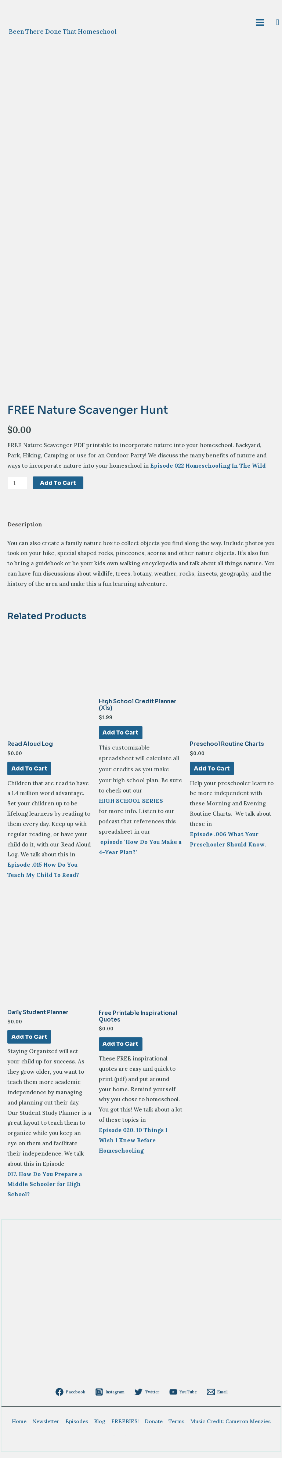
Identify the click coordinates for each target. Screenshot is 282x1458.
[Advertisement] (141, 1335)
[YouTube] (180, 1397)
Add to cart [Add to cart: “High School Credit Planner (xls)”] (120, 736)
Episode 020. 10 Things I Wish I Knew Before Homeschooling (133, 1145)
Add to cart (58, 485)
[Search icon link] (278, 24)
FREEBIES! (125, 1426)
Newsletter (45, 1426)
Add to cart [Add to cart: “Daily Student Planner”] (29, 1041)
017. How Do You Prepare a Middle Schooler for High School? (44, 1189)
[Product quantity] (17, 485)
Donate (154, 1426)
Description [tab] (24, 527)
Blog (99, 1426)
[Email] (213, 1397)
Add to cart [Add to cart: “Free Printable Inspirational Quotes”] (120, 1048)
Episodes (76, 1426)
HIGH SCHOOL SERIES (131, 804)
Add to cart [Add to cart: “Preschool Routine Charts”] (211, 772)
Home (19, 1426)
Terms (176, 1426)
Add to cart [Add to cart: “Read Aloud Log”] (29, 772)
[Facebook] (74, 1397)
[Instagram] (112, 1397)
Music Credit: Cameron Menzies (230, 1426)
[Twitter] (147, 1397)
